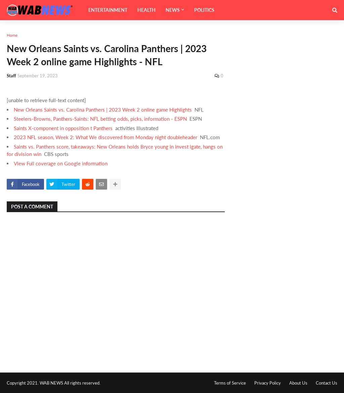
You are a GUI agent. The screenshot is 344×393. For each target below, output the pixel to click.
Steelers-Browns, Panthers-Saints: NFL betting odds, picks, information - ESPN (100, 119)
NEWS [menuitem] (173, 10)
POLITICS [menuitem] (204, 10)
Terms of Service (230, 383)
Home (12, 35)
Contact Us (326, 383)
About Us (298, 383)
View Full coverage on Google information (61, 163)
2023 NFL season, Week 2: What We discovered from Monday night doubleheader (105, 137)
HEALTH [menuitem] (146, 10)
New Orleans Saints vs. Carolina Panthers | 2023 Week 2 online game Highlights (103, 110)
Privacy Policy (267, 383)
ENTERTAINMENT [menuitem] (107, 10)
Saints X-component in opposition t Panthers (63, 128)
